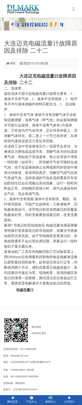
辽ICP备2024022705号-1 (25, 389)
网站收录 (20, 383)
